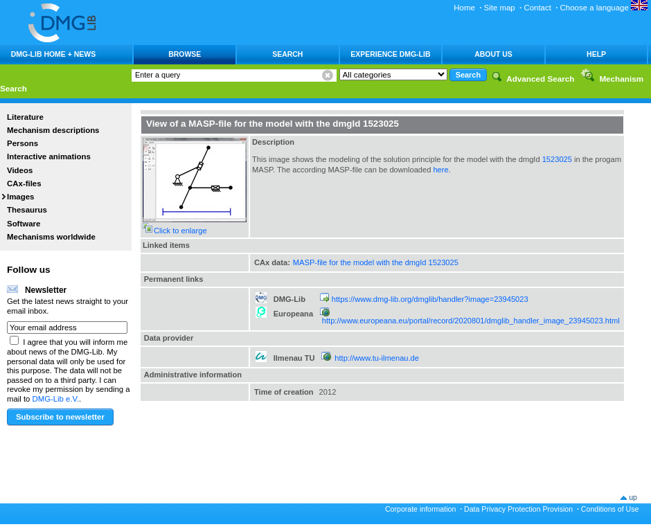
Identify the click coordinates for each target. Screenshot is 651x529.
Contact (537, 7)
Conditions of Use (610, 509)
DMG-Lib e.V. (56, 399)
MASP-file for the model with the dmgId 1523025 (375, 262)
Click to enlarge (180, 230)
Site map (499, 7)
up (633, 497)
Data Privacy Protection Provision (518, 509)
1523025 (557, 159)
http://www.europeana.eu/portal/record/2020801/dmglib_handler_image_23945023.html (471, 320)
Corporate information (420, 509)
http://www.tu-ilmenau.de (377, 358)
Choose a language (604, 7)
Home (464, 7)
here (440, 169)
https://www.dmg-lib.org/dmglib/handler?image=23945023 (430, 299)
